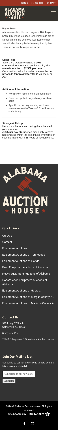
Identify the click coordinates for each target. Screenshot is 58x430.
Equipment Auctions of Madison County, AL (28, 303)
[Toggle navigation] (53, 12)
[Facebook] (24, 424)
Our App (7, 235)
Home (23, 3)
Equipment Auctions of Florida (20, 261)
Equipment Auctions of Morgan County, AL (28, 296)
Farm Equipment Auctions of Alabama (25, 267)
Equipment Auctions (14, 248)
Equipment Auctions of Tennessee (23, 254)
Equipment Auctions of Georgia (21, 290)
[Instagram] (32, 424)
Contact (51, 3)
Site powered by (29, 414)
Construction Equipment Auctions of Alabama (24, 282)
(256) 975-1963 (36, 3)
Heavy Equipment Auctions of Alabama (26, 273)
